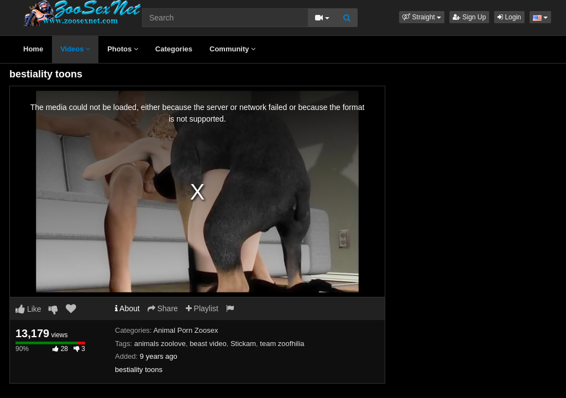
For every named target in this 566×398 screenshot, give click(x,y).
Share (163, 308)
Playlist (202, 308)
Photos (122, 49)
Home (33, 49)
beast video (208, 343)
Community (232, 49)
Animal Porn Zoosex (185, 330)
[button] (421, 17)
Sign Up (469, 17)
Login (509, 17)
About (127, 308)
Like (28, 309)
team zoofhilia (282, 343)
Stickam (243, 343)
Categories (173, 49)
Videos (75, 49)
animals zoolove (160, 343)
